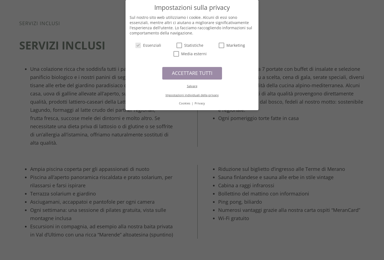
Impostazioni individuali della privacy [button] (192, 93)
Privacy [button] (200, 101)
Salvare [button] (192, 84)
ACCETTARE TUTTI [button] (192, 71)
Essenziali (148, 43)
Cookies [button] (185, 101)
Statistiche (190, 43)
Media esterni (190, 52)
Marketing (232, 43)
